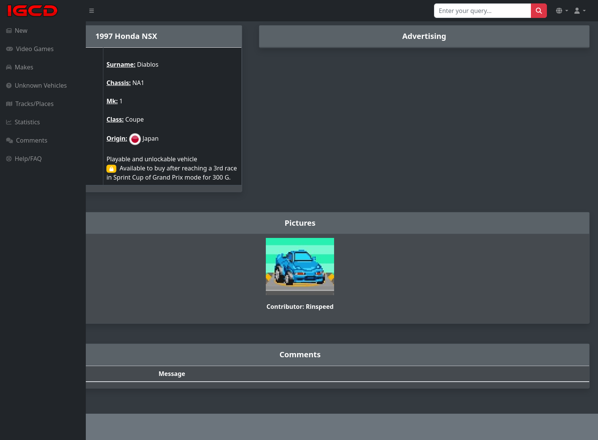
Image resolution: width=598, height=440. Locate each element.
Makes (19, 67)
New (16, 30)
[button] (562, 10)
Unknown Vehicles (36, 85)
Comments (26, 140)
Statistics (23, 122)
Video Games (30, 49)
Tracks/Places (30, 104)
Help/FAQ (24, 158)
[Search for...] (482, 10)
